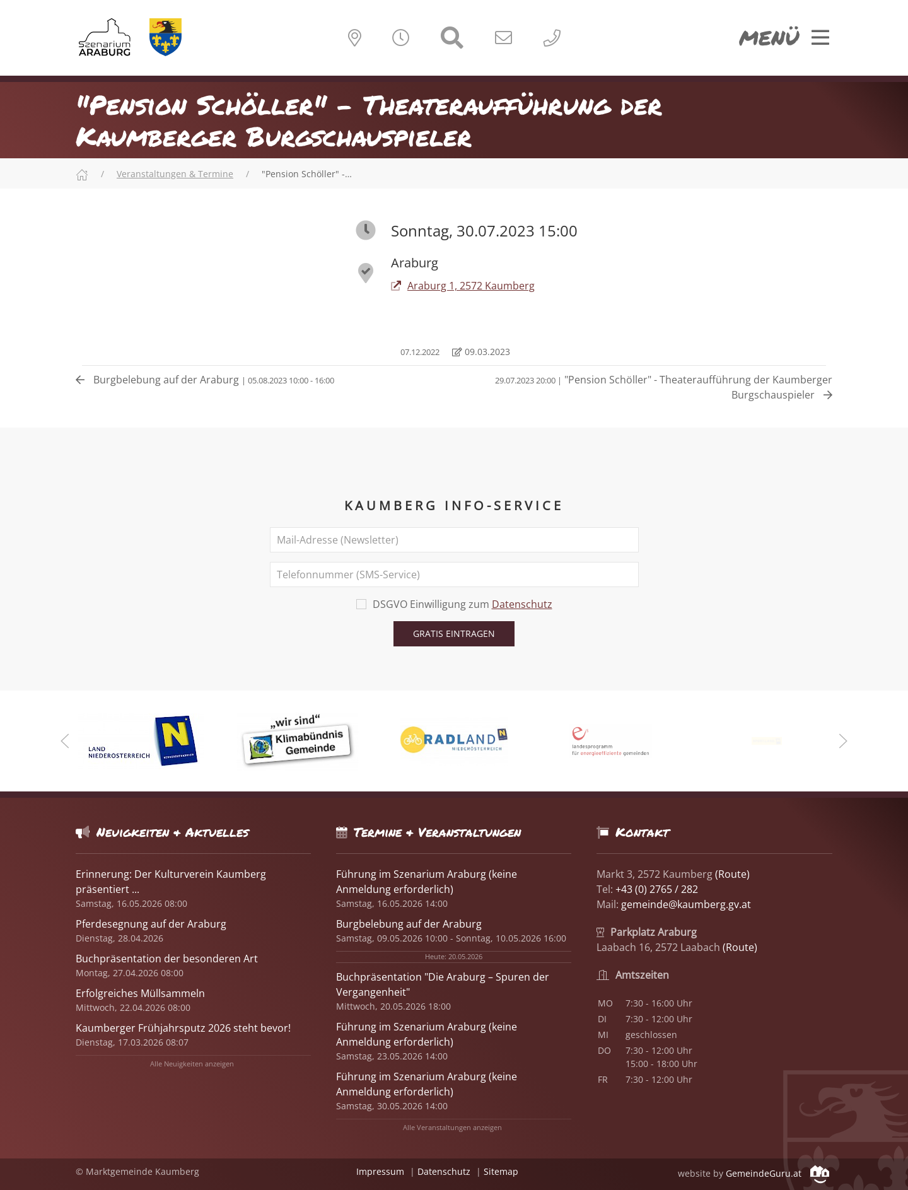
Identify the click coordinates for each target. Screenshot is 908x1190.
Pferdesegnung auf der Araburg (151, 924)
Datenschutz (522, 604)
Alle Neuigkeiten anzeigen (192, 1063)
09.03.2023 (481, 352)
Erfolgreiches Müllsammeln (140, 993)
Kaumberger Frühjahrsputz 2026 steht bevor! (183, 1028)
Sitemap (501, 1171)
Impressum (380, 1171)
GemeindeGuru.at (777, 1173)
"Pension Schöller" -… (307, 174)
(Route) (732, 874)
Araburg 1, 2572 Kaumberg (463, 286)
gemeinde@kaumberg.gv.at (686, 904)
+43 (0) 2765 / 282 (656, 889)
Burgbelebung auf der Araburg (205, 380)
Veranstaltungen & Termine (175, 174)
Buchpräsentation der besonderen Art (167, 958)
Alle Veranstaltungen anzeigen (452, 1127)
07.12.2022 (419, 352)
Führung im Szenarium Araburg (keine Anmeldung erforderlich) (426, 881)
